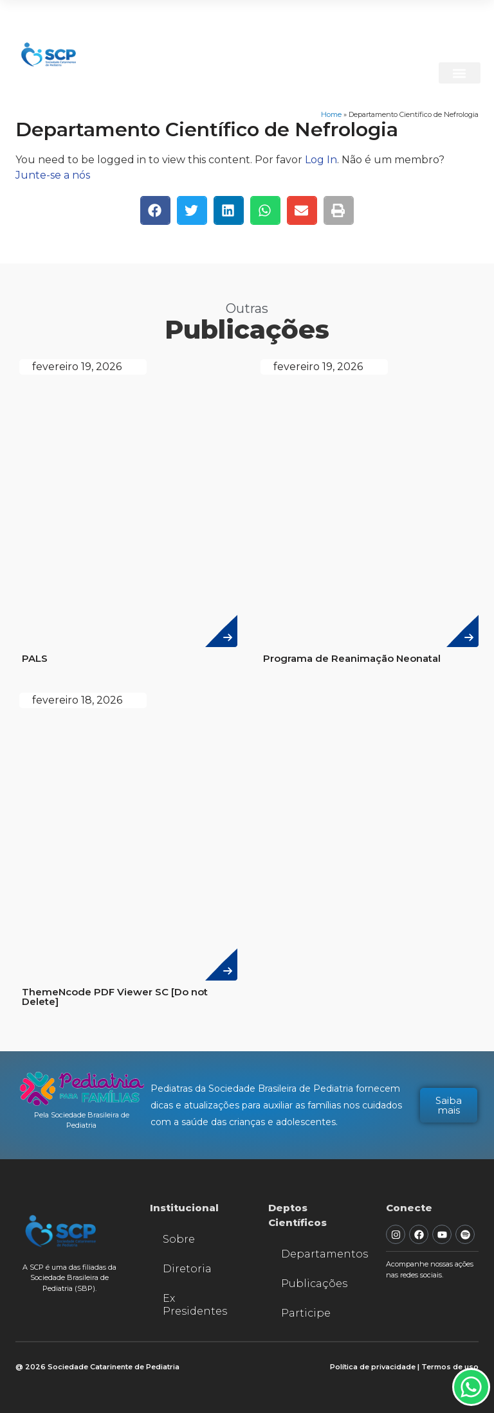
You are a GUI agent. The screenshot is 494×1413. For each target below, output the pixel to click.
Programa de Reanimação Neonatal (352, 658)
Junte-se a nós (52, 175)
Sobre (179, 1239)
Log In (321, 160)
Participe (306, 1313)
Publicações (314, 1283)
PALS (35, 658)
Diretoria (187, 1269)
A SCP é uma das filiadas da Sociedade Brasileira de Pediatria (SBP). (69, 1278)
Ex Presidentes (195, 1304)
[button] (458, 73)
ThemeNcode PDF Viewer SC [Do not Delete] (115, 997)
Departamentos (321, 1254)
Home (331, 114)
